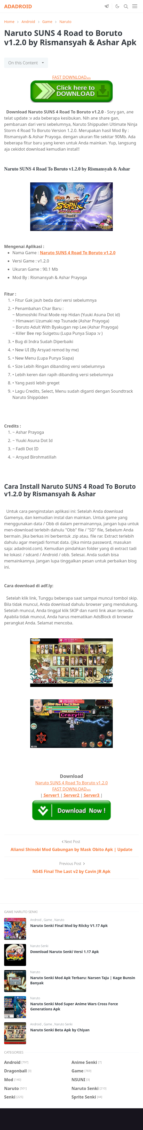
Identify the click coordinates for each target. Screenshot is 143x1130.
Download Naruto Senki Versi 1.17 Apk (64, 951)
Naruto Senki (39, 946)
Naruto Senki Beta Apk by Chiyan (60, 1029)
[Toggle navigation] (135, 6)
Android (36, 920)
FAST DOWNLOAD (71, 77)
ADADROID (18, 6)
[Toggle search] (126, 6)
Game (48, 920)
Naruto (59, 920)
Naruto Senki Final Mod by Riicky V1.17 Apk (69, 925)
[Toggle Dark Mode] (117, 6)
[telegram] (106, 6)
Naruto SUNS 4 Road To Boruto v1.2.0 (77, 253)
